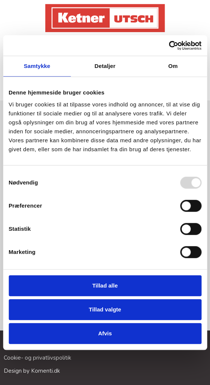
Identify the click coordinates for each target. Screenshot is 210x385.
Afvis (105, 333)
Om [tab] (173, 66)
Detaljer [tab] (105, 66)
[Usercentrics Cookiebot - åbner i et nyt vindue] (168, 45)
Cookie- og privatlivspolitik (37, 357)
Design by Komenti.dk (32, 371)
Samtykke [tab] (37, 66)
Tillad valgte (105, 309)
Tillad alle (105, 285)
